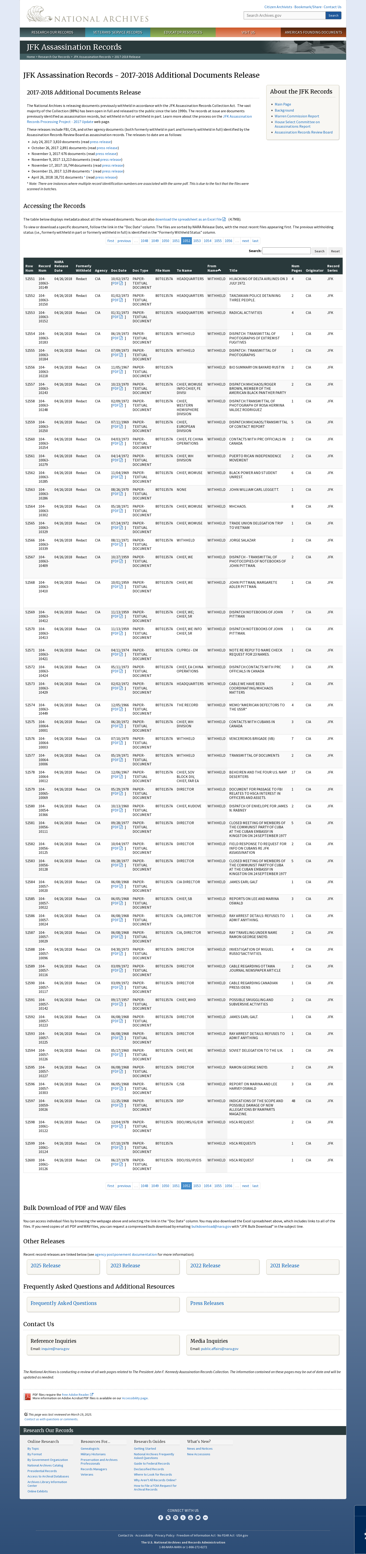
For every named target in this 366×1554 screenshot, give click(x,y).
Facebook (160, 1517)
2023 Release (125, 1266)
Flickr (205, 1517)
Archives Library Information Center (47, 1484)
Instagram (175, 1517)
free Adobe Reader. (77, 1394)
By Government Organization (48, 1460)
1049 (155, 240)
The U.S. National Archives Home (87, 14)
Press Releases (207, 1303)
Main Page (283, 104)
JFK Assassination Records (92, 57)
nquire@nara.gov (55, 1348)
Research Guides (149, 1441)
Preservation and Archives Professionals (99, 1462)
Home (31, 57)
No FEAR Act (226, 1535)
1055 (218, 240)
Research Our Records (52, 32)
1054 (207, 240)
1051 (176, 240)
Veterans (87, 1474)
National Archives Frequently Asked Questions (154, 1456)
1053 (197, 240)
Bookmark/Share (308, 6)
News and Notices (200, 1448)
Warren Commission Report (297, 116)
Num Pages (297, 268)
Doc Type (140, 270)
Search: (255, 250)
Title (233, 270)
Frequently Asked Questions (64, 1303)
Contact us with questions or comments (51, 1419)
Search (333, 15)
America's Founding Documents (313, 32)
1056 (228, 240)
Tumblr (183, 1517)
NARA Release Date (61, 266)
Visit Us (248, 32)
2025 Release (45, 1266)
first (110, 240)
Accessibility (144, 1535)
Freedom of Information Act (196, 1535)
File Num (162, 270)
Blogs (198, 1517)
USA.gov (242, 1535)
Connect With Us (183, 1510)
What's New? (199, 1441)
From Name (214, 268)
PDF (115, 283)
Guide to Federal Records (152, 1463)
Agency (101, 270)
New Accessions (198, 1454)
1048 (144, 240)
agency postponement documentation (126, 1254)
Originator (315, 270)
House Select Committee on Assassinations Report (297, 124)
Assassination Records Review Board (304, 132)
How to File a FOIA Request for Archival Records (155, 1487)
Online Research (43, 1441)
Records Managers (94, 1469)
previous (124, 240)
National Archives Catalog (45, 1465)
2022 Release (205, 1266)
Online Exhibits (38, 1491)
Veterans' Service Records (117, 32)
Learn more (324, 1545)
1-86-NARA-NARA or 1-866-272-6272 (183, 1547)
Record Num (45, 268)
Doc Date (119, 270)
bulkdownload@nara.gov (211, 1226)
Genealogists (90, 1448)
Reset (335, 251)
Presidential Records (42, 1471)
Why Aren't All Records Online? (155, 1480)
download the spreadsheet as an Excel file (188, 219)
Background (284, 110)
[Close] (360, 1511)
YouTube (190, 1517)
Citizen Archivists (278, 6)
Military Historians (93, 1454)
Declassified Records (149, 1469)
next (245, 240)
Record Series (333, 268)
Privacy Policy (165, 1535)
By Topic (33, 1448)
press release (100, 141)
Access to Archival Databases (48, 1476)
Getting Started (145, 1448)
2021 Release (284, 1266)
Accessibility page (135, 1398)
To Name (184, 270)
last (255, 240)
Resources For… (95, 1441)
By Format (35, 1454)
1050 (165, 240)
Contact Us (332, 6)
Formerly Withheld (83, 268)
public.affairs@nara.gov (219, 1348)
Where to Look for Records (153, 1474)
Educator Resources (183, 32)
